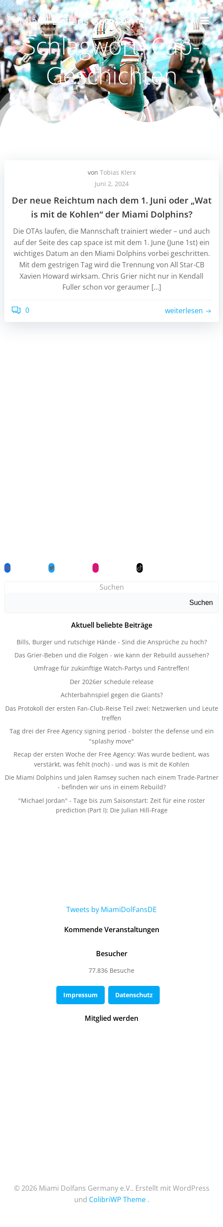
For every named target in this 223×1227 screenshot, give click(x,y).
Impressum (80, 995)
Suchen (111, 587)
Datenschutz (134, 995)
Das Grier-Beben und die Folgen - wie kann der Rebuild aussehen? (111, 655)
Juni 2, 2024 (112, 184)
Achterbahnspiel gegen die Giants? (112, 695)
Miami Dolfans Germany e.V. (87, 21)
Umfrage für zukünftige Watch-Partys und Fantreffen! (111, 668)
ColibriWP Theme (117, 1199)
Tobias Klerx (118, 172)
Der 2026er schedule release (112, 681)
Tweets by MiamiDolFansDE (111, 909)
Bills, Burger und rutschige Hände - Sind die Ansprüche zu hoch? (112, 642)
